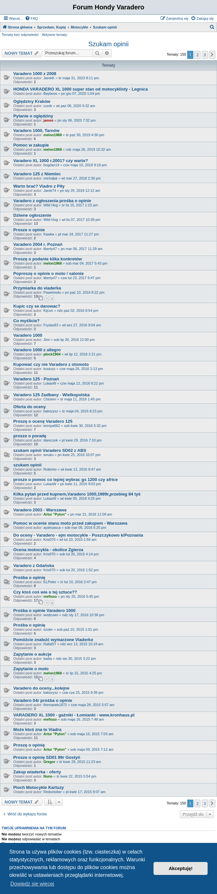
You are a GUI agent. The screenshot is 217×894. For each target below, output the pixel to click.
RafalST (49, 644)
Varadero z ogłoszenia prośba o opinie (52, 200)
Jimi (46, 340)
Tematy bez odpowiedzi (20, 35)
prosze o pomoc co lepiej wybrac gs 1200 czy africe (65, 479)
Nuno (47, 776)
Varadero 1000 (27, 335)
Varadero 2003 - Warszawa (39, 509)
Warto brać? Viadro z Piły (38, 186)
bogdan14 (51, 165)
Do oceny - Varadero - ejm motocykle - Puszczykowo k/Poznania (78, 535)
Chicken (49, 399)
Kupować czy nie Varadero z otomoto (51, 364)
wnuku (48, 455)
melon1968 (52, 135)
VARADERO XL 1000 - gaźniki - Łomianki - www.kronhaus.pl (73, 715)
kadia (47, 658)
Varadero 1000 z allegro (37, 349)
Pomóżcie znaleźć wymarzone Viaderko (53, 639)
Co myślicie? (26, 320)
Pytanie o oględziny (33, 116)
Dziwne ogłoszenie (32, 215)
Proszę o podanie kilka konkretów (47, 258)
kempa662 (51, 426)
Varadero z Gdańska (33, 565)
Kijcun (48, 310)
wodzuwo (50, 615)
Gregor (49, 762)
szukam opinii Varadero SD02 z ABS (49, 450)
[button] (212, 55)
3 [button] (205, 55)
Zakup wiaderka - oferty (37, 771)
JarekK (48, 78)
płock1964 (52, 354)
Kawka (48, 234)
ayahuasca (52, 527)
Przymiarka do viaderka (37, 288)
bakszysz (50, 411)
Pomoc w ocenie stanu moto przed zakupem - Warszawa (70, 523)
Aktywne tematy (54, 35)
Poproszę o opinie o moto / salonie (48, 273)
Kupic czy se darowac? (36, 306)
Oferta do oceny (29, 406)
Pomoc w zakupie (31, 145)
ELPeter (49, 582)
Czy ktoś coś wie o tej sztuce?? (45, 592)
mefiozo (50, 596)
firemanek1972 (55, 705)
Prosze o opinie (29, 229)
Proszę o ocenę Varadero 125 (43, 421)
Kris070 (49, 539)
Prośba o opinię (29, 577)
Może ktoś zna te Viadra (37, 729)
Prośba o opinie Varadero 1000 (44, 610)
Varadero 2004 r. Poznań (38, 244)
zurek (47, 106)
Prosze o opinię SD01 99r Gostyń (46, 757)
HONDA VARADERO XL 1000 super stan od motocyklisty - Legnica (80, 89)
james (48, 120)
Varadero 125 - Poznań (36, 378)
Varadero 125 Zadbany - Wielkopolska (51, 394)
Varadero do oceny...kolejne (41, 688)
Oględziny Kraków (31, 101)
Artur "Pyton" (54, 514)
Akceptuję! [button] (181, 868)
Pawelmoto (52, 292)
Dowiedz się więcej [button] (32, 884)
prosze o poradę (29, 435)
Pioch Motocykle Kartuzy (38, 787)
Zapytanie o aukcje (32, 654)
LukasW (49, 383)
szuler (48, 629)
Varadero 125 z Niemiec (37, 173)
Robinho (50, 469)
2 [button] (197, 55)
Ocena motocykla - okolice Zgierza (48, 549)
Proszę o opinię (29, 745)
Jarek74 (49, 190)
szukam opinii (27, 465)
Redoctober (52, 792)
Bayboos (50, 93)
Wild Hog (50, 205)
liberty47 (50, 249)
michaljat (50, 178)
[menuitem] (31, 18)
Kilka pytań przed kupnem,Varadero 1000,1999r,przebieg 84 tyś (77, 494)
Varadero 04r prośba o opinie (42, 700)
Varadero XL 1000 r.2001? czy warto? (50, 160)
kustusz (49, 369)
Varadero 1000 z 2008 (34, 73)
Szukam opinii (108, 44)
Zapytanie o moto (31, 668)
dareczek (50, 440)
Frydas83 (50, 325)
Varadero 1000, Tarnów (36, 130)
